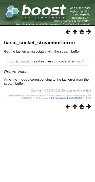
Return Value (16, 73)
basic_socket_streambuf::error (39, 42)
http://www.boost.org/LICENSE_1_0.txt (70, 98)
